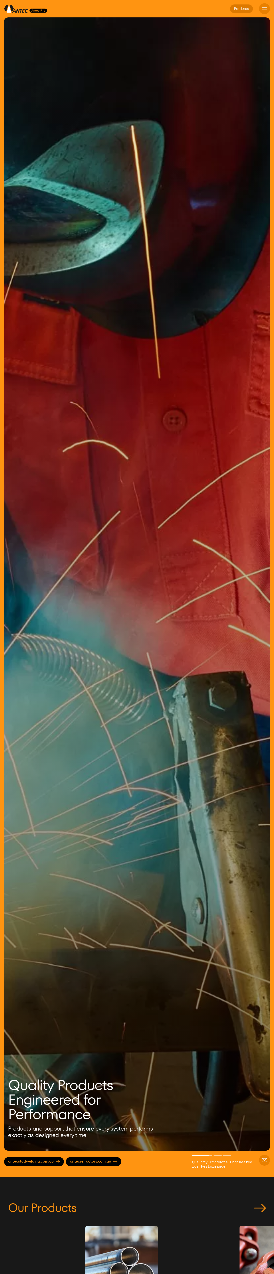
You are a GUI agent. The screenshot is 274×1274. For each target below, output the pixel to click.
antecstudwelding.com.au (34, 1161)
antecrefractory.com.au (93, 1161)
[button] (14, 584)
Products (241, 8)
